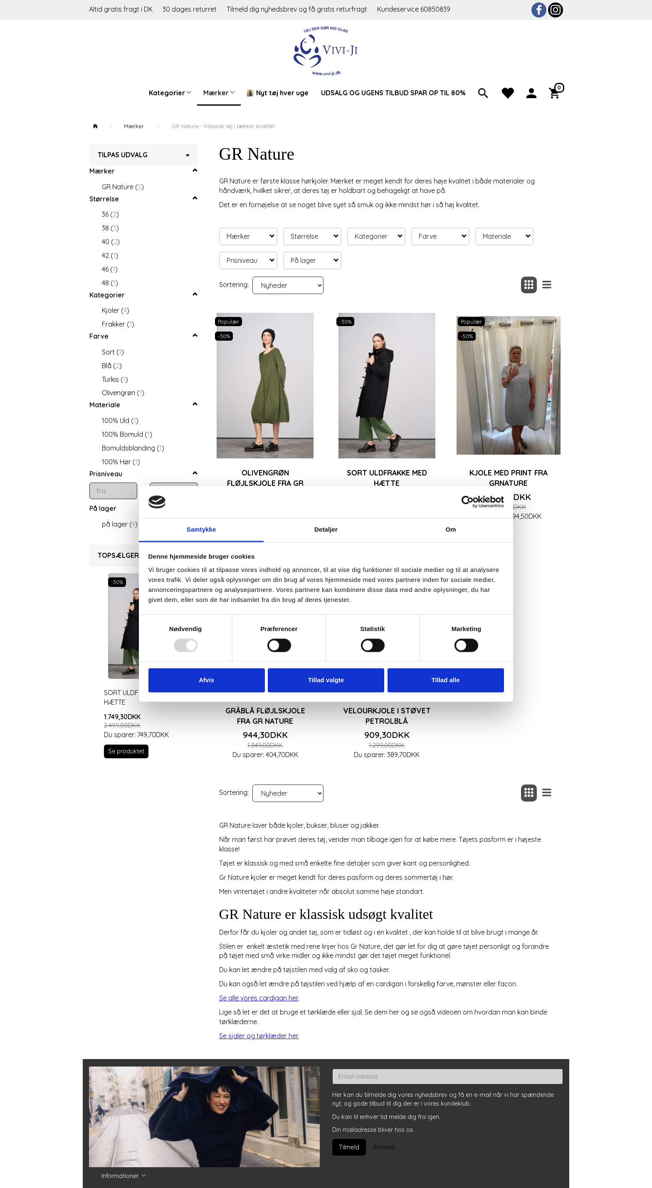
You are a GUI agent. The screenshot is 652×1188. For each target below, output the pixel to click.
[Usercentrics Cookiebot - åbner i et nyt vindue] (467, 502)
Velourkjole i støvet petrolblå (387, 715)
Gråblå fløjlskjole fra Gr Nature (265, 715)
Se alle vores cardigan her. (259, 998)
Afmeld (383, 1147)
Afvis (206, 679)
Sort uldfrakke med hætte (387, 478)
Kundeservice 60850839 (413, 9)
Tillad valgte (326, 679)
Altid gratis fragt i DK (121, 9)
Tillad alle (445, 679)
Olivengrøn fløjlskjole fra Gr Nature (265, 483)
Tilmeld (349, 1147)
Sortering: (234, 284)
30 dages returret (190, 9)
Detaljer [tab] (326, 529)
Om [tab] (450, 529)
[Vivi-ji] (326, 50)
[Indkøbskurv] (556, 92)
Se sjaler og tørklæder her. (259, 1036)
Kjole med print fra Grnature (508, 478)
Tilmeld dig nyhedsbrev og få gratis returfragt (298, 9)
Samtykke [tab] (201, 529)
